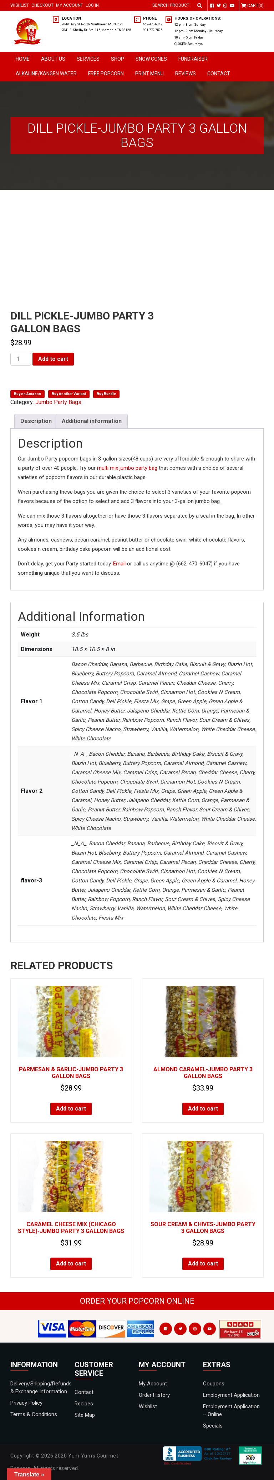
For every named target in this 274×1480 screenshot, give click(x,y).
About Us (53, 59)
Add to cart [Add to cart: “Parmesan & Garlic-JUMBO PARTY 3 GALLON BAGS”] (71, 1108)
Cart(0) (255, 5)
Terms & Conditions (33, 1414)
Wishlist (19, 5)
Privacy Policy (26, 1403)
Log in (92, 5)
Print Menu (149, 73)
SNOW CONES (151, 59)
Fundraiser (193, 59)
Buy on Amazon (27, 394)
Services (88, 59)
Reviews (185, 73)
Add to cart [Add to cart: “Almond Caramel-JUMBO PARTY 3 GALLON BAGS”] (203, 1108)
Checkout (42, 5)
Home (23, 59)
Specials (213, 1426)
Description (36, 421)
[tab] (36, 421)
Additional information (92, 421)
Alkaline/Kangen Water (46, 73)
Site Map (85, 1415)
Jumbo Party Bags (58, 402)
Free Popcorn (106, 73)
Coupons (213, 1383)
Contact (218, 73)
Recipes (84, 1403)
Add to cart (53, 359)
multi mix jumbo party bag (127, 468)
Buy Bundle (106, 394)
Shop (117, 59)
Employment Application (231, 1395)
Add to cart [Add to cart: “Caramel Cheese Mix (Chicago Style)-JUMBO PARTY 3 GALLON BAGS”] (71, 1263)
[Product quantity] (20, 359)
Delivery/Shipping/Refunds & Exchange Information (40, 1387)
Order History (154, 1395)
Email (119, 563)
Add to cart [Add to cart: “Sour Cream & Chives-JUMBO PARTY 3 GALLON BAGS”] (203, 1263)
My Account (69, 5)
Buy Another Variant (69, 394)
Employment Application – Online (231, 1410)
